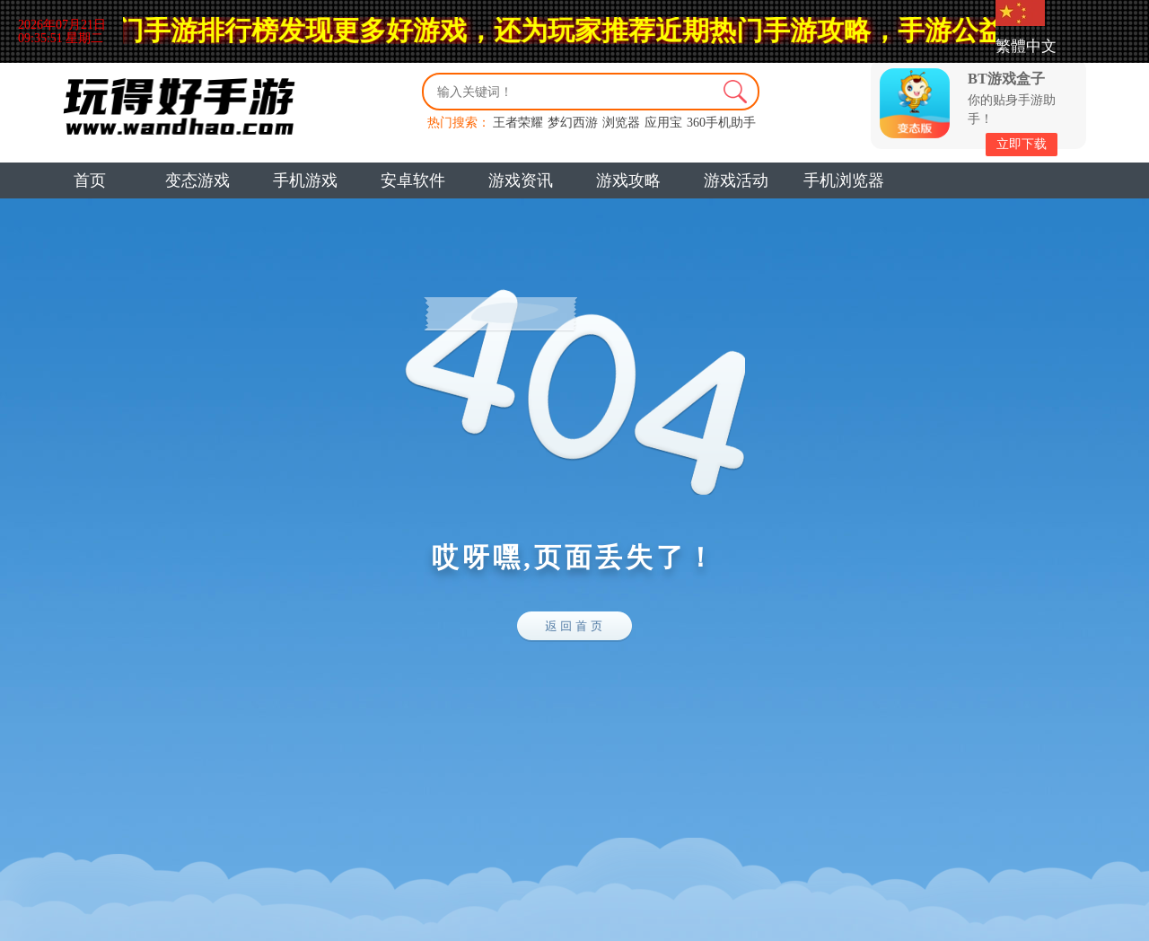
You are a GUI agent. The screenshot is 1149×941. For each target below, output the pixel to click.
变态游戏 (197, 180)
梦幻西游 (573, 122)
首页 (90, 180)
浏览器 (621, 122)
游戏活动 (736, 180)
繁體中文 (1026, 46)
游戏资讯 (520, 180)
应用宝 (663, 122)
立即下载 (1021, 144)
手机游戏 (305, 180)
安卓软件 (413, 180)
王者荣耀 (518, 122)
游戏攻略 (628, 180)
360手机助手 (721, 122)
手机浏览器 (843, 180)
